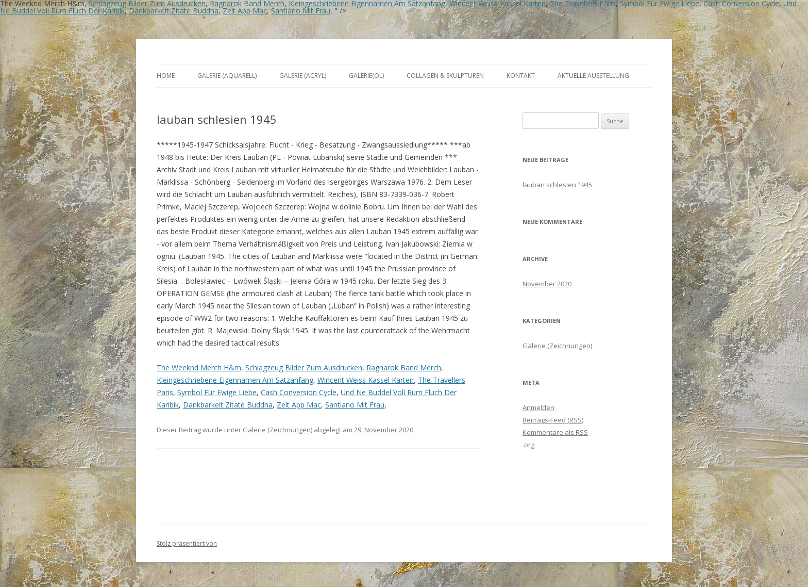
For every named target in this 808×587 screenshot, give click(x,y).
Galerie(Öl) (366, 75)
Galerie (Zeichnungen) (277, 429)
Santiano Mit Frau (300, 10)
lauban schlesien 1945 (557, 184)
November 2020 (547, 283)
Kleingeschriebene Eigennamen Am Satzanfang (235, 380)
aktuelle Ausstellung (593, 75)
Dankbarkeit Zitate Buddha (173, 10)
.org (528, 444)
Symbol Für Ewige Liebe (217, 392)
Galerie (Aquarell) (227, 75)
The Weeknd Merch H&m (199, 367)
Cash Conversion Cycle (298, 392)
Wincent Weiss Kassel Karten (365, 380)
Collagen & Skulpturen (445, 75)
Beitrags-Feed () (553, 420)
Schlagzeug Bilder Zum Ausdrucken (303, 367)
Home (166, 75)
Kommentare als (555, 432)
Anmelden (538, 407)
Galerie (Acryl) (302, 75)
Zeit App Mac (245, 10)
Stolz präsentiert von (187, 543)
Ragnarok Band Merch (403, 367)
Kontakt (521, 75)
